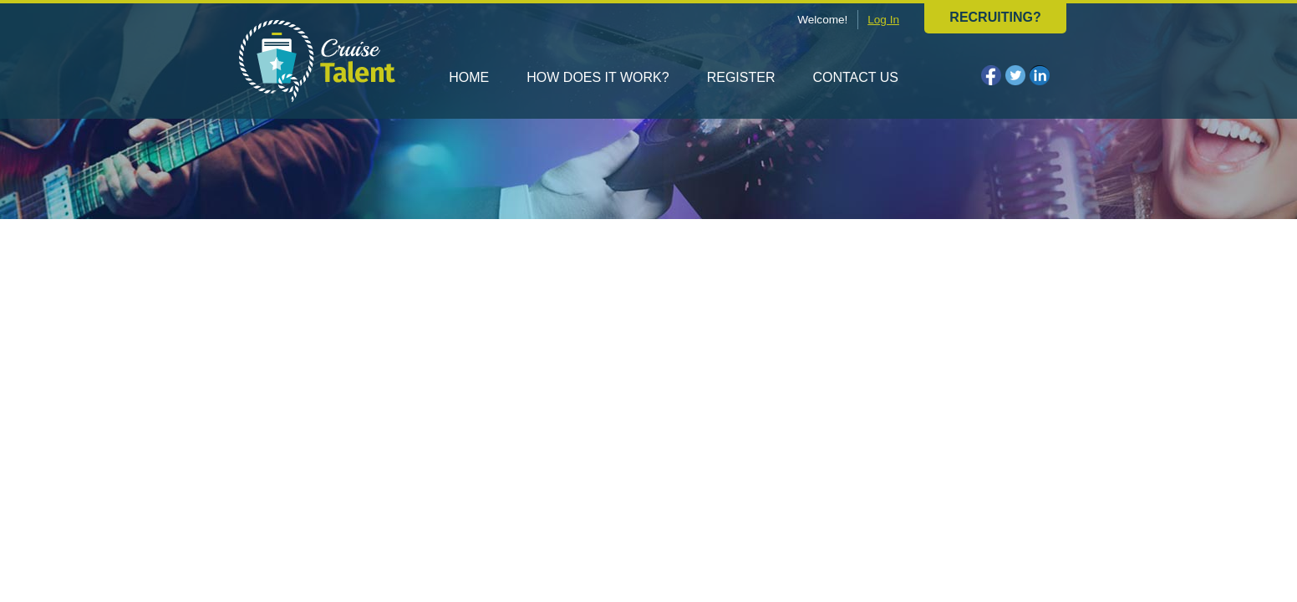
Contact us (855, 77)
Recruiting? (994, 17)
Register (741, 77)
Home (469, 77)
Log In (883, 19)
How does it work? (597, 77)
